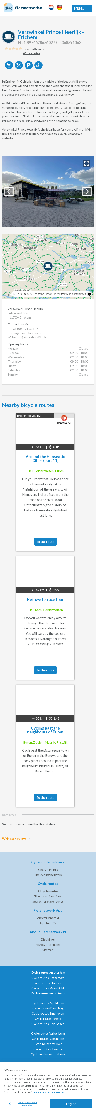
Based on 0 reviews (34, 48)
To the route (45, 542)
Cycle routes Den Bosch (47, 1024)
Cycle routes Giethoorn (48, 1038)
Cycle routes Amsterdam (48, 972)
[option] (48, 191)
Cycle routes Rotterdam (47, 977)
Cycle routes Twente (47, 1049)
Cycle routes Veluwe (48, 1044)
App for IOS (48, 923)
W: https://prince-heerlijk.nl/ (27, 337)
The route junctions (48, 896)
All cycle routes (48, 891)
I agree (71, 1104)
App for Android (48, 918)
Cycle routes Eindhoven (48, 1013)
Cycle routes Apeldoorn (48, 1003)
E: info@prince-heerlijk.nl (24, 333)
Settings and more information (23, 1103)
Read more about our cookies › (49, 1092)
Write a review (17, 838)
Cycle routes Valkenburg (48, 1033)
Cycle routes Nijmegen (48, 983)
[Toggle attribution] (89, 294)
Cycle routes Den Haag (48, 1008)
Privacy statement (47, 944)
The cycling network (48, 875)
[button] (82, 8)
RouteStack (22, 294)
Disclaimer (48, 939)
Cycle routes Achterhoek (48, 1054)
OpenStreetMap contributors (69, 294)
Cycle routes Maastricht (47, 988)
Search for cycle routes (48, 901)
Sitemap (47, 950)
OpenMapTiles (41, 294)
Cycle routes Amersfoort (48, 993)
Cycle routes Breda (48, 1018)
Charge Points (48, 869)
